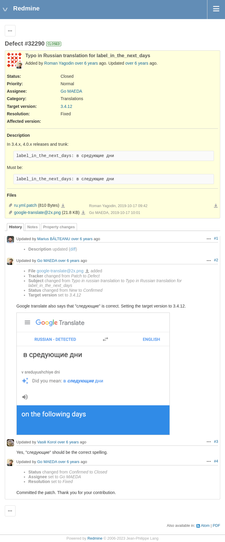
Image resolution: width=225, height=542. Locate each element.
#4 (216, 461)
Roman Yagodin (59, 63)
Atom (205, 526)
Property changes (59, 227)
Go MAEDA (71, 91)
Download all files (215, 206)
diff (72, 249)
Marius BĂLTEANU (53, 239)
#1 (216, 238)
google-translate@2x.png (37, 212)
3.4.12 (66, 106)
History (15, 227)
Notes (32, 227)
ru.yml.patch (25, 205)
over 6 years (86, 63)
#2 (216, 260)
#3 (216, 441)
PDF (216, 526)
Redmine (94, 538)
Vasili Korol (46, 442)
